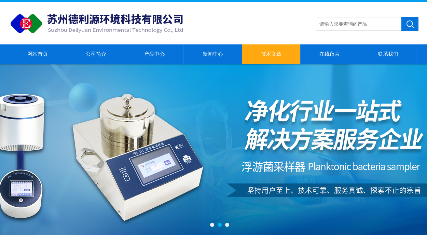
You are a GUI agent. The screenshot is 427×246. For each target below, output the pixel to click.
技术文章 (271, 54)
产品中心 (154, 54)
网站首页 (37, 54)
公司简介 (96, 54)
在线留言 (329, 54)
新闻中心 (213, 54)
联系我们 (388, 54)
